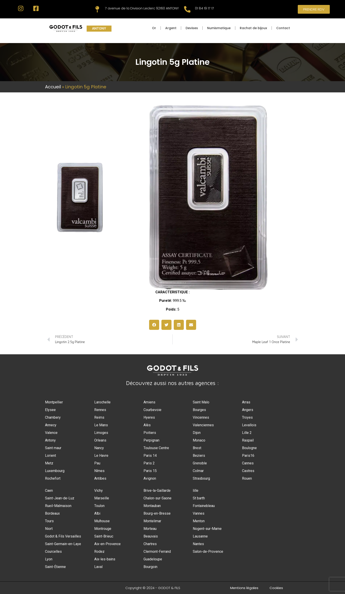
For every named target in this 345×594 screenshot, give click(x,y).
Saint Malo (201, 402)
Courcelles (53, 551)
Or (154, 28)
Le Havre (101, 455)
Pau (97, 463)
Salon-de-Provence (208, 551)
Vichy (98, 490)
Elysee (50, 410)
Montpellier (54, 402)
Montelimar (152, 521)
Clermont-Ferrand (157, 551)
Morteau (150, 529)
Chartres (150, 544)
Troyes (247, 417)
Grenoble (200, 463)
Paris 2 (149, 463)
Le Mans (101, 425)
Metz (49, 463)
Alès (147, 425)
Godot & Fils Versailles (63, 536)
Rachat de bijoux (253, 28)
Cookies (276, 587)
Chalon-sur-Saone (157, 498)
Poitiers (150, 433)
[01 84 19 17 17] (187, 9)
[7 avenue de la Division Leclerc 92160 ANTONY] (97, 9)
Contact (283, 28)
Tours (49, 521)
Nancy (99, 448)
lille (195, 490)
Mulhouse (102, 521)
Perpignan (151, 440)
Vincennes (201, 417)
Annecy (50, 425)
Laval (98, 567)
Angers (247, 410)
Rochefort (52, 478)
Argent (170, 28)
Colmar (198, 471)
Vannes (198, 513)
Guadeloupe (153, 559)
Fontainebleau (204, 506)
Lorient (50, 455)
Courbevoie (152, 410)
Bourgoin (150, 567)
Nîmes (99, 471)
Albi (97, 513)
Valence (51, 433)
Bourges (199, 410)
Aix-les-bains (104, 559)
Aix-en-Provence (107, 544)
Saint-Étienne (55, 567)
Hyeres (149, 417)
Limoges (101, 433)
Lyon (48, 559)
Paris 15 (150, 471)
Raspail (248, 440)
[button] (154, 325)
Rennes (100, 410)
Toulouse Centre (156, 448)
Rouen (247, 478)
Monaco (199, 440)
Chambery (53, 417)
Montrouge (102, 529)
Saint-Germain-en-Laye (63, 544)
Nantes (198, 544)
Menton (199, 521)
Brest (197, 448)
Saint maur (53, 448)
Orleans (100, 440)
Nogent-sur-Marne (207, 529)
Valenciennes (203, 425)
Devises (192, 28)
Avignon (150, 478)
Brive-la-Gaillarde (157, 490)
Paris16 (248, 455)
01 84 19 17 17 (204, 8)
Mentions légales (244, 587)
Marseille (101, 498)
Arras (246, 402)
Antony (50, 440)
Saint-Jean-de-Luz (59, 498)
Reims (99, 417)
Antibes (100, 478)
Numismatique (219, 28)
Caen (49, 490)
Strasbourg (201, 478)
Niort (49, 529)
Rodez (99, 551)
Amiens (149, 402)
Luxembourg (54, 471)
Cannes (248, 463)
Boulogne (249, 448)
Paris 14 (150, 455)
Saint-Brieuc (103, 536)
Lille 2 (247, 433)
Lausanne (200, 536)
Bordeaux (52, 513)
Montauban (152, 506)
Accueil (53, 87)
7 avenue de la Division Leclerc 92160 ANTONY (142, 8)
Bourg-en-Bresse (157, 513)
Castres (248, 471)
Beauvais (151, 536)
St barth (199, 498)
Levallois (249, 425)
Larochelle (102, 402)
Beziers (199, 455)
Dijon (197, 433)
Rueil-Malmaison (58, 506)
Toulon (99, 506)
